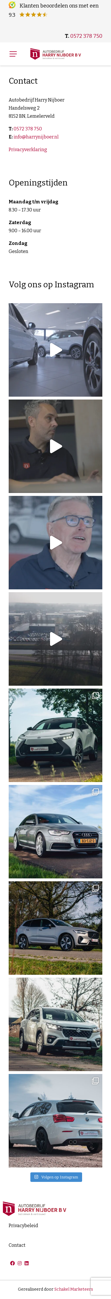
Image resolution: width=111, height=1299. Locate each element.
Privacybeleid (23, 1225)
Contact (17, 1245)
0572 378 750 (86, 36)
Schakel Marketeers (73, 1289)
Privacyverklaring (28, 149)
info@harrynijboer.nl (36, 137)
